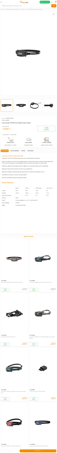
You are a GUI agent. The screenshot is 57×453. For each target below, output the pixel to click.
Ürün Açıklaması (4, 150)
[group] (28, 53)
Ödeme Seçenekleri (15, 150)
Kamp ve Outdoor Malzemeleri (12, 9)
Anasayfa (3, 9)
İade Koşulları (30, 150)
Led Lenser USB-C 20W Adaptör (37, 391)
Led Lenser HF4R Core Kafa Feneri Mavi (39, 446)
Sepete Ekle (38, 451)
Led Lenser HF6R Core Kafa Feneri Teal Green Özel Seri (13, 392)
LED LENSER (5, 120)
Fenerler (22, 9)
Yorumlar (23, 150)
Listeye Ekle (5, 134)
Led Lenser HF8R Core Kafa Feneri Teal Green (41, 282)
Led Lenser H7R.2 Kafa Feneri (8, 337)
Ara (54, 6)
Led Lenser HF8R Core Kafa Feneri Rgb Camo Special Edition (42, 337)
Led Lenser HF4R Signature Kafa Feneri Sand (12, 282)
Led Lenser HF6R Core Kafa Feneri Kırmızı (11, 446)
